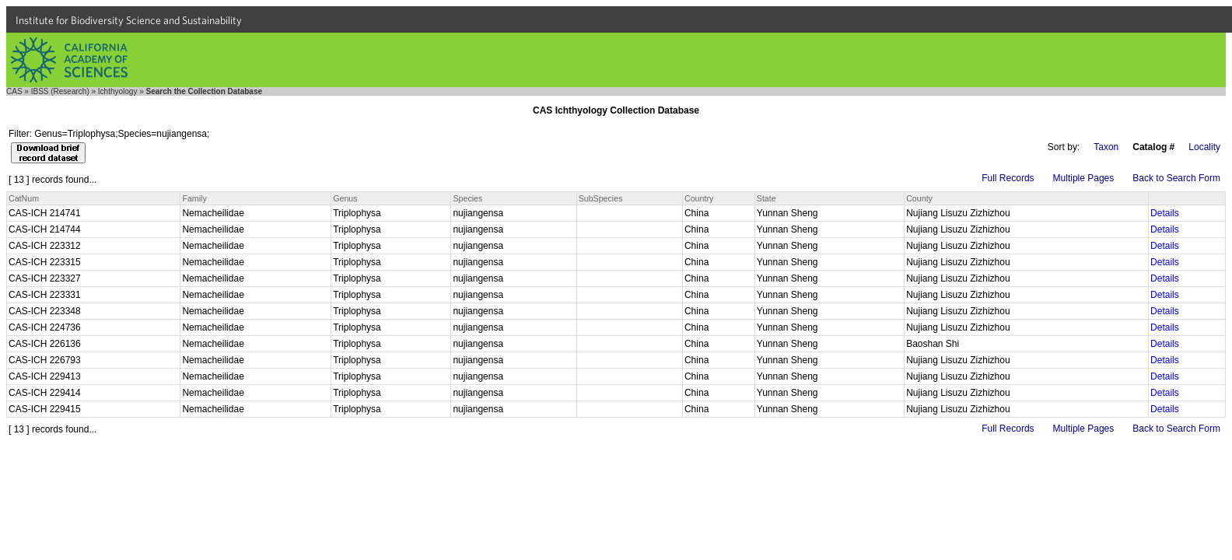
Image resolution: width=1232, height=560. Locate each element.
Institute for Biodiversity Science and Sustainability (129, 20)
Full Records (1008, 178)
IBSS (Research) (60, 91)
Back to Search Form (1176, 178)
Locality (1204, 147)
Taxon (1106, 147)
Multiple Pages (1084, 178)
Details (1164, 213)
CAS (14, 91)
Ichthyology (118, 91)
